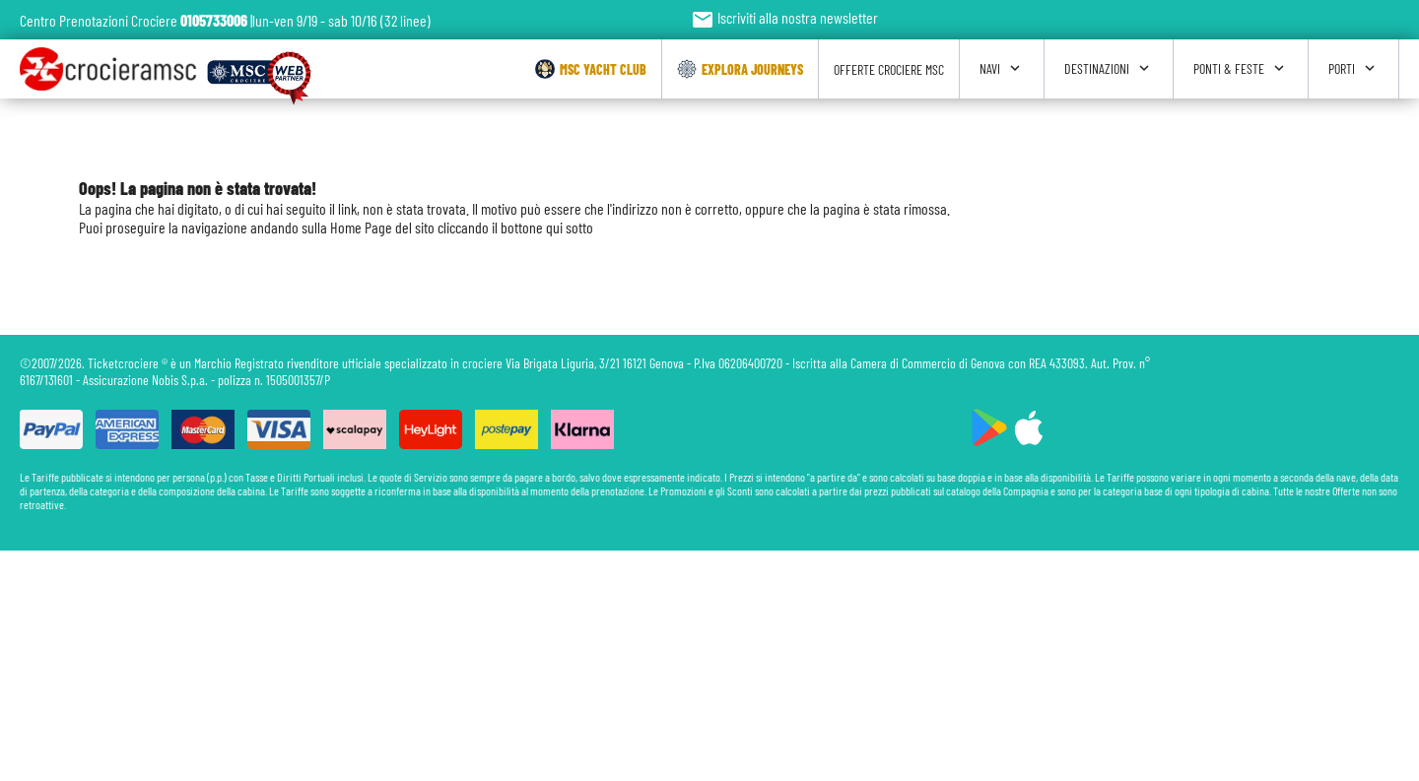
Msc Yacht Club (590, 69)
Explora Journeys (740, 69)
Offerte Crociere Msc (889, 69)
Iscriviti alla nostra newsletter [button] (784, 17)
